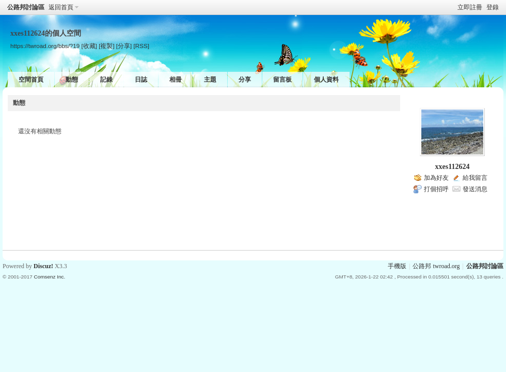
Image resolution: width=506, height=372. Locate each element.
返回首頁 (61, 7)
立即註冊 (469, 7)
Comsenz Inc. (49, 277)
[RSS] (141, 45)
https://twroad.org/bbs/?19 (45, 45)
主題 (210, 79)
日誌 (141, 79)
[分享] (124, 45)
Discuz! (43, 266)
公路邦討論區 (25, 7)
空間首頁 (31, 79)
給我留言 (475, 177)
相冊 (175, 79)
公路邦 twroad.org (436, 266)
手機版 (397, 266)
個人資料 (326, 79)
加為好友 (436, 177)
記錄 (106, 79)
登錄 (492, 7)
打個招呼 (436, 189)
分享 (245, 79)
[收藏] (89, 45)
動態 (72, 79)
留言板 (282, 79)
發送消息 (475, 189)
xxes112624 (452, 167)
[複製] (106, 45)
